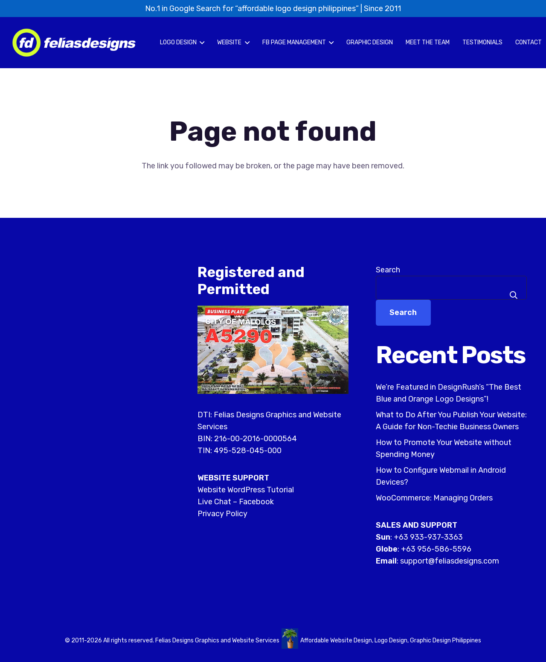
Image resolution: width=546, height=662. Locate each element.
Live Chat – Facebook (235, 501)
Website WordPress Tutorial (245, 489)
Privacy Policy (222, 513)
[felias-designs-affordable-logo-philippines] (74, 43)
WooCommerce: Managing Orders (434, 498)
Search (388, 270)
